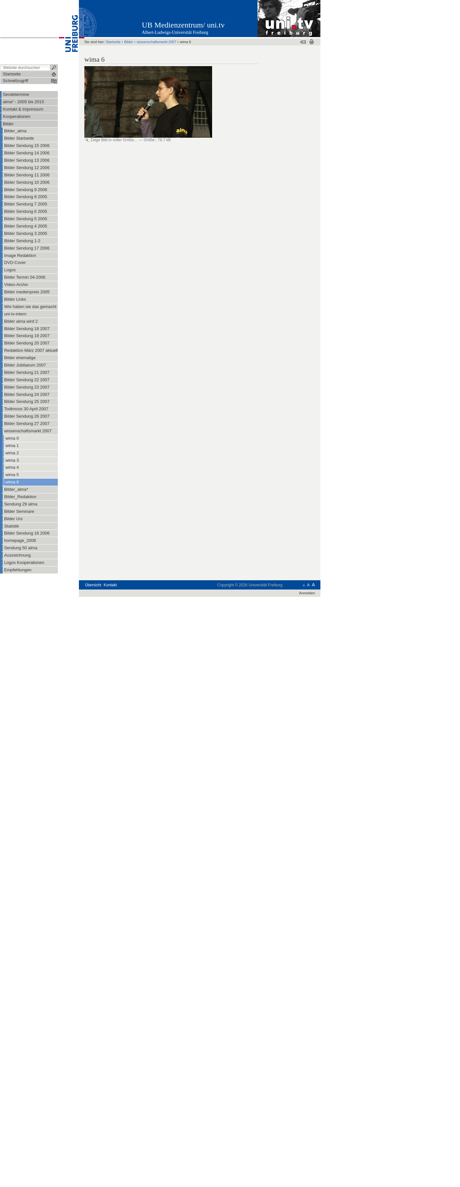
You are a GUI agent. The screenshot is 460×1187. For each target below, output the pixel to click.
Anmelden (307, 593)
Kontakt (110, 585)
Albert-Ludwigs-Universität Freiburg (175, 32)
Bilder (128, 42)
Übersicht (93, 585)
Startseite (113, 42)
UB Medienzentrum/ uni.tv (183, 25)
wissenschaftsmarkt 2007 (156, 42)
